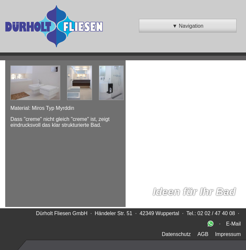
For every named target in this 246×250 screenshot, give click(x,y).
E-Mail (233, 224)
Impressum (228, 234)
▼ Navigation (187, 26)
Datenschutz (176, 234)
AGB (203, 234)
